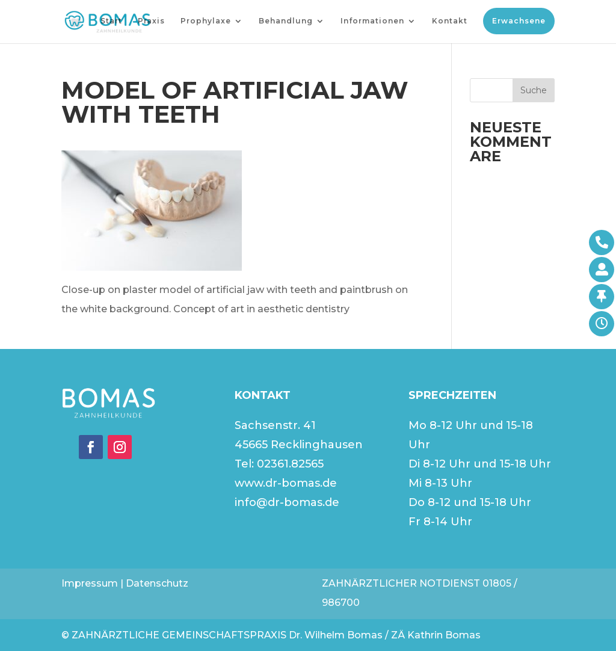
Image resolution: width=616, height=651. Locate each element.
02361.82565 (290, 464)
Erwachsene (519, 20)
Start (111, 21)
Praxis (151, 21)
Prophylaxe (205, 21)
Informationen (372, 21)
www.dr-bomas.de (286, 483)
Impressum (89, 583)
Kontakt (449, 21)
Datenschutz (157, 583)
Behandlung (286, 21)
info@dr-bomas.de (287, 502)
